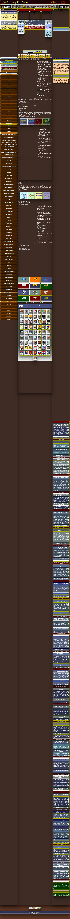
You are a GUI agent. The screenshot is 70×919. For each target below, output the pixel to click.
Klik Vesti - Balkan (24, 286)
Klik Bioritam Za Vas (46, 298)
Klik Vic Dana (35, 279)
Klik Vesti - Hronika (46, 292)
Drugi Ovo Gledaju (35, 292)
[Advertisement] (9, 43)
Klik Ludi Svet (46, 279)
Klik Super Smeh (35, 286)
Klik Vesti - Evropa (24, 298)
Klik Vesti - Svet (46, 286)
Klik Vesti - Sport (24, 292)
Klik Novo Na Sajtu (35, 298)
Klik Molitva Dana (24, 279)
